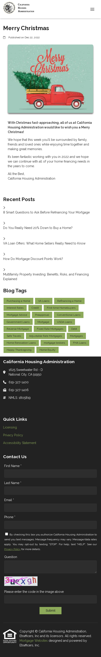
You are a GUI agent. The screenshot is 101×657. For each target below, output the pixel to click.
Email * (9, 500)
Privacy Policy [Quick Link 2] (13, 435)
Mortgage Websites (34, 640)
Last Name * (12, 483)
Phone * (9, 517)
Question (10, 557)
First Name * (13, 466)
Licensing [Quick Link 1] (10, 427)
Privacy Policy (12, 549)
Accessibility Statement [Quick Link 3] (19, 443)
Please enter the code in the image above (34, 591)
